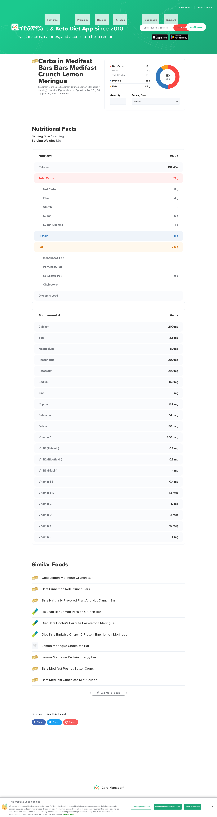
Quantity (115, 95)
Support (145, 16)
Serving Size (139, 95)
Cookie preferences (141, 809)
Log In (178, 16)
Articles (115, 16)
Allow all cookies (193, 809)
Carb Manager (26, 16)
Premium (88, 16)
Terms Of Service (198, 7)
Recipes (102, 16)
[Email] (156, 27)
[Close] (213, 809)
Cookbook (131, 16)
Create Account (187, 27)
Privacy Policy (179, 7)
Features (72, 16)
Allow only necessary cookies (167, 809)
